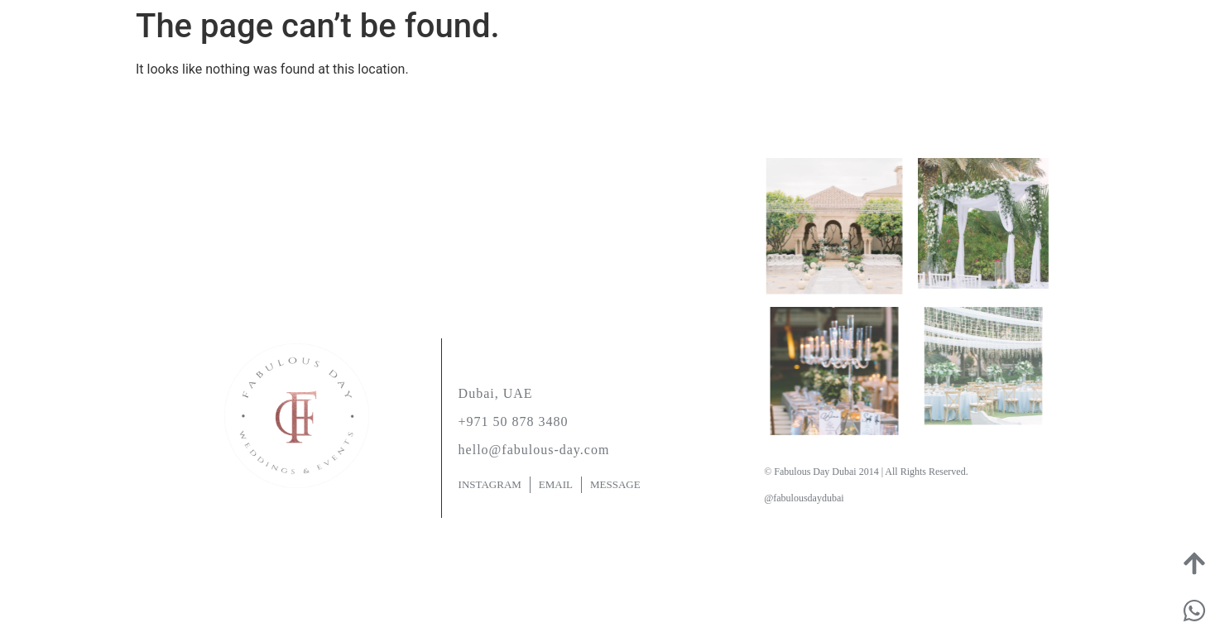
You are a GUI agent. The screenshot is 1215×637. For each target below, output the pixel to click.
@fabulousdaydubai (803, 498)
